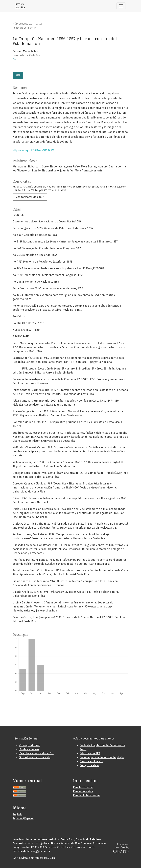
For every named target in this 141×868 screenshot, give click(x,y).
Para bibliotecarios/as (86, 795)
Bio (14, 59)
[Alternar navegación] (121, 6)
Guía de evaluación (91, 761)
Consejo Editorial (29, 745)
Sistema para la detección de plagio (102, 757)
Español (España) (23, 818)
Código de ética (89, 765)
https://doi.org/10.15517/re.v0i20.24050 (33, 150)
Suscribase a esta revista (34, 757)
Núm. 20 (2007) (21, 24)
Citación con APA (90, 753)
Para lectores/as (83, 787)
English (17, 814)
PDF (17, 75)
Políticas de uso (29, 749)
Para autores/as (83, 791)
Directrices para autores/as (36, 753)
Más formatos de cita (28, 197)
